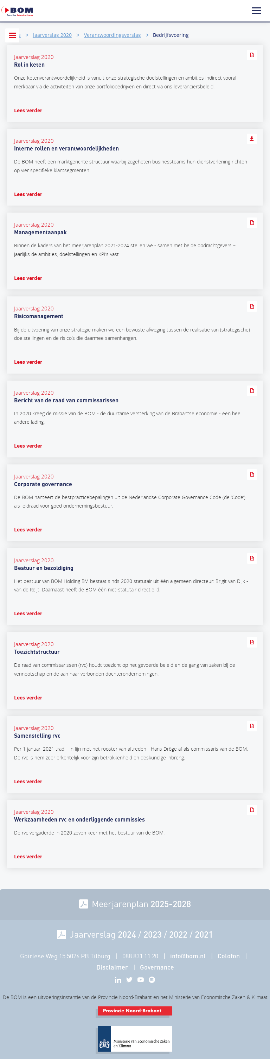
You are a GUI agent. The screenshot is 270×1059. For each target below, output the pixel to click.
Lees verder (28, 110)
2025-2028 (170, 903)
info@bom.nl (188, 956)
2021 (204, 934)
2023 (152, 934)
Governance (157, 967)
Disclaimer (112, 967)
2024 (127, 934)
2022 (178, 934)
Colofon (229, 956)
